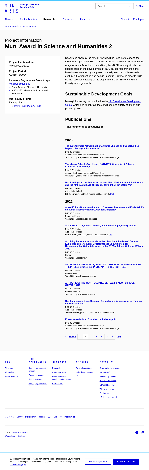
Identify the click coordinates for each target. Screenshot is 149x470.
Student (124, 19)
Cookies (21, 436)
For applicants (37, 360)
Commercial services (108, 385)
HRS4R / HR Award (108, 380)
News (8, 361)
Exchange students (36, 375)
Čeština (140, 6)
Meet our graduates (108, 376)
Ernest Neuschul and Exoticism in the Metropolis (91, 319)
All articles (9, 372)
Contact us (104, 393)
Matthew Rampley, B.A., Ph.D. (26, 106)
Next (120, 337)
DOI (112, 194)
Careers (82, 361)
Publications (57, 383)
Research (59, 361)
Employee (138, 19)
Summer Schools (35, 379)
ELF (49, 417)
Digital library (30, 417)
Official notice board (108, 397)
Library (20, 417)
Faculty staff (105, 372)
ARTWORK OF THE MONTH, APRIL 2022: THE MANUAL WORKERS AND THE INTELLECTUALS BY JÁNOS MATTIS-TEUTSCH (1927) (103, 265)
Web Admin (10, 436)
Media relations (11, 376)
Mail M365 (9, 417)
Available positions (84, 368)
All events (9, 368)
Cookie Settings (18, 465)
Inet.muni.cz (69, 417)
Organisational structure (110, 368)
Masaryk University (19, 84)
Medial (42, 417)
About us (107, 361)
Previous (70, 337)
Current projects (59, 372)
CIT (55, 417)
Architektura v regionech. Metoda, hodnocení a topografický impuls (100, 225)
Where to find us (107, 389)
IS (61, 417)
